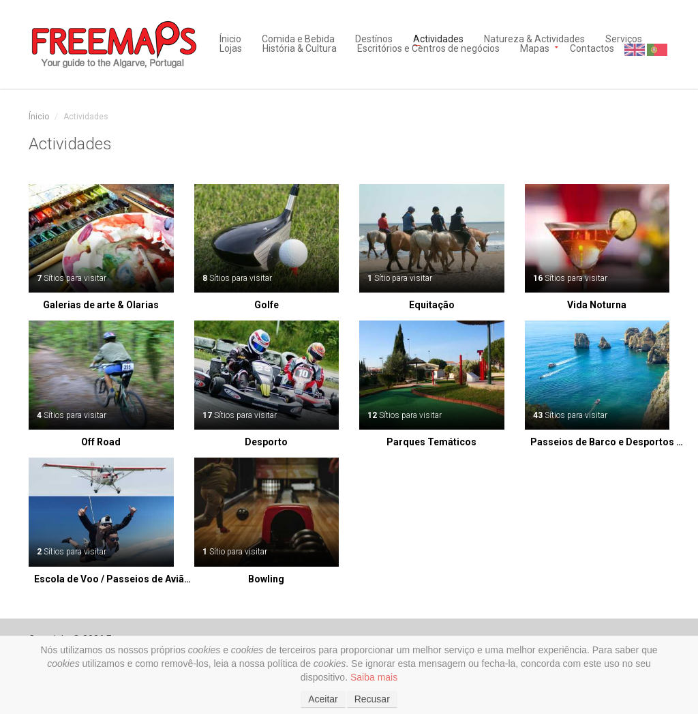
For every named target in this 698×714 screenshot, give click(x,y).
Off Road (101, 441)
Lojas (230, 47)
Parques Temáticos (431, 441)
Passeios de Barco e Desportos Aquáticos (609, 441)
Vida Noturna (596, 304)
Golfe (266, 304)
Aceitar (323, 699)
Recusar (372, 699)
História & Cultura (299, 47)
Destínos (374, 37)
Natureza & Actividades (534, 37)
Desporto (266, 441)
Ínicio (230, 37)
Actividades (438, 37)
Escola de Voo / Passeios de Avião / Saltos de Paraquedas (113, 579)
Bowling (266, 579)
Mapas (534, 47)
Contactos (592, 47)
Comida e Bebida (298, 37)
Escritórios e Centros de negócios (428, 47)
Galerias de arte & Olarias (101, 304)
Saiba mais (373, 677)
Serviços (623, 37)
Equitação (432, 304)
